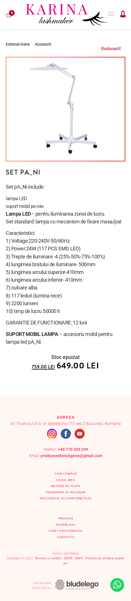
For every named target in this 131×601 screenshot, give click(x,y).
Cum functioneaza (66, 531)
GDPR (68, 558)
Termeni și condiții (48, 558)
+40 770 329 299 (73, 449)
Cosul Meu (65, 480)
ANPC (79, 558)
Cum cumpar (66, 474)
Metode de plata (66, 486)
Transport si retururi (65, 492)
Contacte (66, 537)
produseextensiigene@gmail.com (71, 455)
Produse (65, 518)
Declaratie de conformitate (66, 498)
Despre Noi (65, 525)
